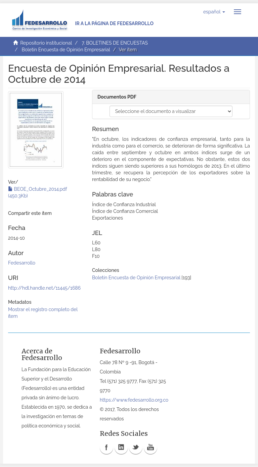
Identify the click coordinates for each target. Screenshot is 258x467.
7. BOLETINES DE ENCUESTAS (115, 43)
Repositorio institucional (46, 43)
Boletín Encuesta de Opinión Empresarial (66, 49)
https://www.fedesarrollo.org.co (134, 400)
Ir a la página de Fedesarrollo (114, 23)
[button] (214, 11)
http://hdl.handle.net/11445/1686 (44, 288)
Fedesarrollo (21, 263)
